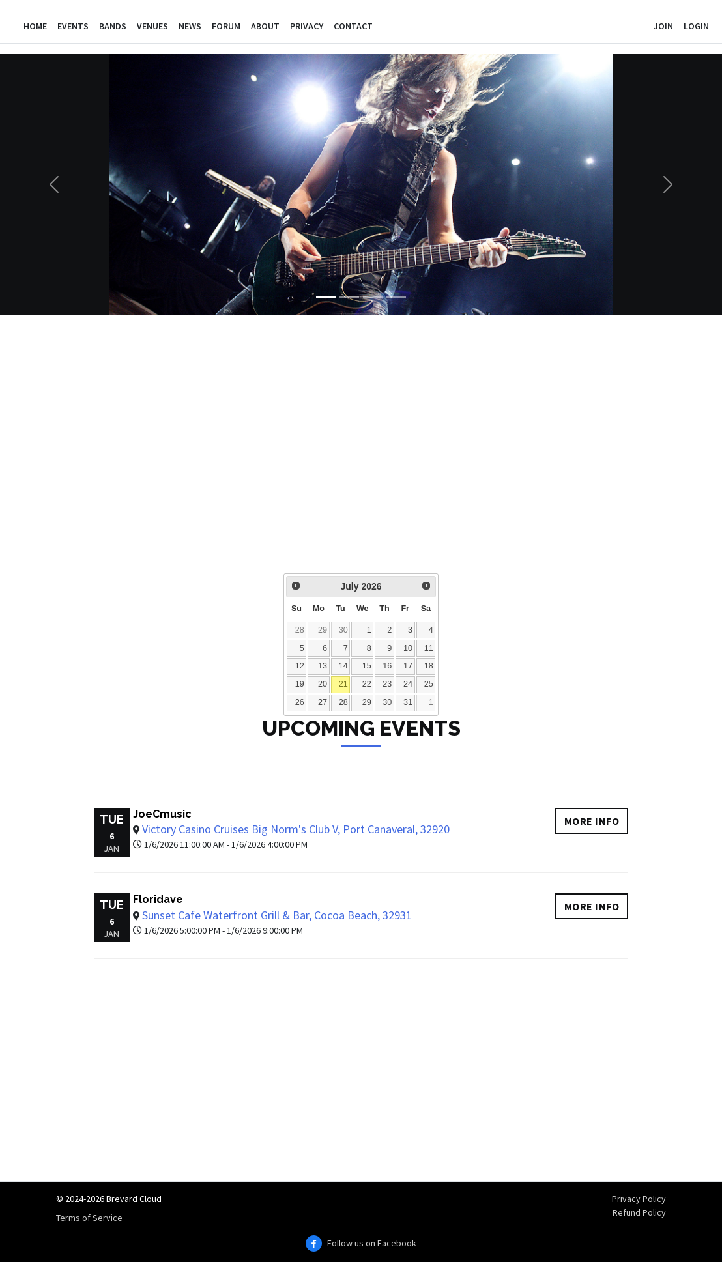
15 (366, 665)
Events (73, 26)
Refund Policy (639, 1212)
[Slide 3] (373, 296)
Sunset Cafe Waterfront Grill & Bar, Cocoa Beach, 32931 (277, 915)
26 (299, 702)
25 (428, 684)
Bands (112, 26)
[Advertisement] (361, 453)
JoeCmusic (162, 814)
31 (407, 702)
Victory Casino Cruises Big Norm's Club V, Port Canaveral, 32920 (296, 829)
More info (592, 820)
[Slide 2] (349, 296)
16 (387, 665)
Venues (152, 26)
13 (322, 665)
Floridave (158, 899)
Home (35, 26)
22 (366, 684)
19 (299, 684)
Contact (353, 26)
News (190, 26)
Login (696, 26)
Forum (226, 26)
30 (343, 630)
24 (407, 684)
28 (299, 630)
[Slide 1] (326, 296)
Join (663, 26)
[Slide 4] (396, 296)
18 (428, 665)
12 (299, 665)
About (265, 26)
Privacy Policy (639, 1199)
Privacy (306, 26)
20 (322, 684)
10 (407, 648)
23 (387, 684)
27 (322, 702)
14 (343, 665)
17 (407, 665)
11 (428, 648)
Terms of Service (89, 1218)
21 (343, 684)
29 (322, 630)
